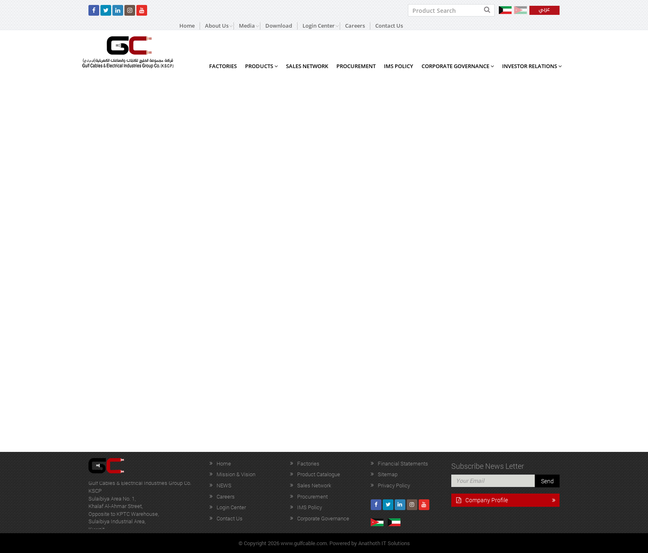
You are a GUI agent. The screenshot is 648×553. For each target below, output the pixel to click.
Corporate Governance (458, 66)
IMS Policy (398, 66)
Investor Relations (532, 66)
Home (187, 25)
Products (261, 66)
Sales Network (307, 66)
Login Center (231, 507)
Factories (223, 66)
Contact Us (389, 25)
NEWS (224, 485)
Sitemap (388, 474)
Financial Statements (403, 463)
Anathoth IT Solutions (384, 543)
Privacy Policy (394, 485)
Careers (355, 25)
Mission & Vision (236, 474)
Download (278, 25)
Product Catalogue (318, 474)
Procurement (356, 66)
